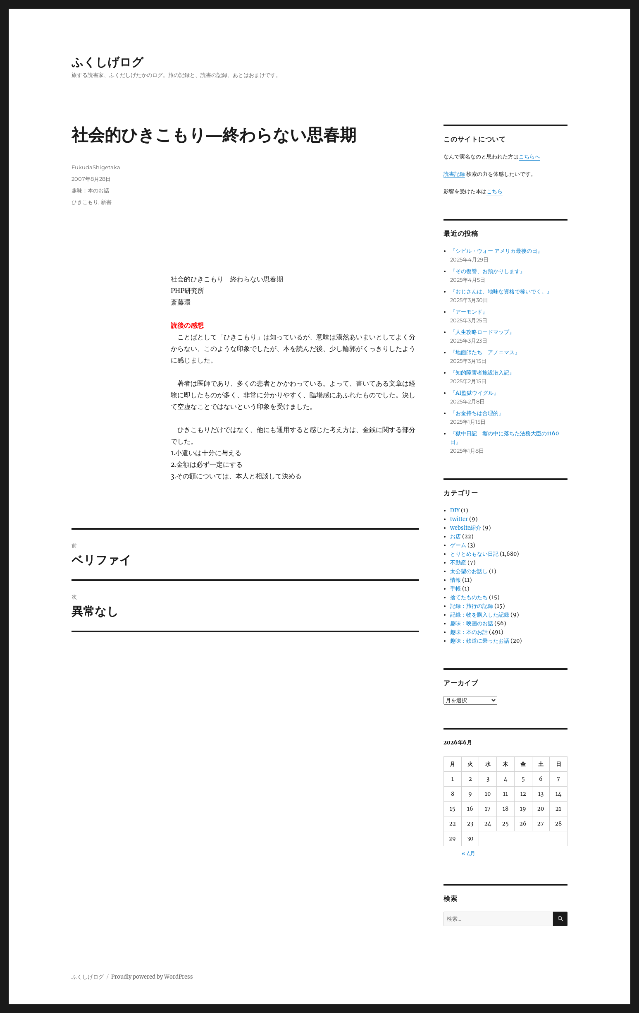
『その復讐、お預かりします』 (487, 271)
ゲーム (458, 545)
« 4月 (468, 853)
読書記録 (454, 174)
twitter (459, 519)
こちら (494, 191)
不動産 (458, 562)
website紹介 (465, 527)
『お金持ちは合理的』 (477, 413)
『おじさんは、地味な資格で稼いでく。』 (501, 291)
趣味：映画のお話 (471, 623)
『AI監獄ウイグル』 (474, 392)
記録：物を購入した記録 (479, 614)
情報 (455, 579)
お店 (455, 536)
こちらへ (529, 156)
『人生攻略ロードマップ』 (482, 332)
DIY (455, 510)
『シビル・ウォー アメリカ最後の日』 (496, 250)
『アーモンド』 (469, 311)
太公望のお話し (469, 571)
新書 (106, 202)
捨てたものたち (469, 597)
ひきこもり (85, 202)
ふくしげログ (107, 62)
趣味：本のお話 (90, 190)
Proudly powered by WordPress (152, 976)
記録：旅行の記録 (471, 606)
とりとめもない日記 (474, 553)
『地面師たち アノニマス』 (485, 352)
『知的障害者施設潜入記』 (482, 372)
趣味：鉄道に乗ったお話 (479, 640)
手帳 (455, 588)
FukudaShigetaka (96, 167)
